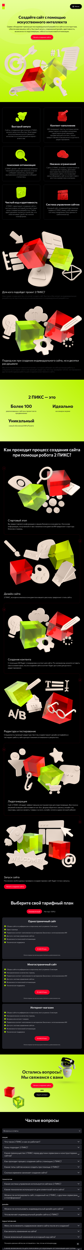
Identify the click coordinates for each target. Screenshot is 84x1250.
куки (54, 1243)
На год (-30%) (49, 911)
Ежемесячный (34, 911)
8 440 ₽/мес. (42, 948)
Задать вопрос (42, 1092)
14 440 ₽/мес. (42, 1036)
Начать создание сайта (42, 37)
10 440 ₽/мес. (42, 991)
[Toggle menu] (76, 6)
